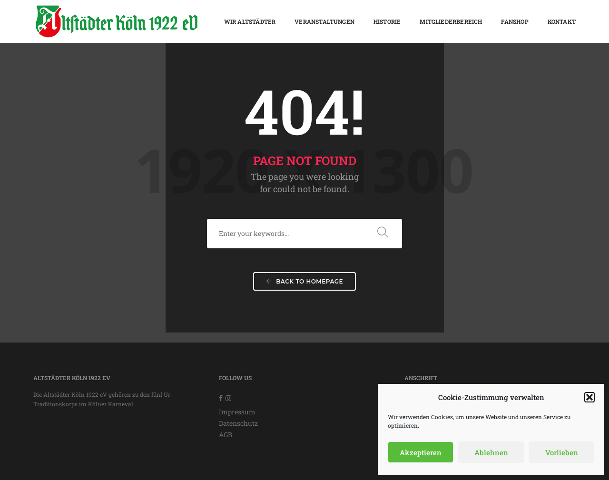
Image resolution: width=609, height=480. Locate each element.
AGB (225, 434)
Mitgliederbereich (451, 21)
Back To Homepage (304, 281)
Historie (387, 21)
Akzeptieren (421, 452)
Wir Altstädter (250, 21)
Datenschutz (238, 423)
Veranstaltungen (324, 21)
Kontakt (562, 21)
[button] (589, 397)
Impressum (237, 411)
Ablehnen (491, 452)
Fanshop (514, 21)
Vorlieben (561, 452)
